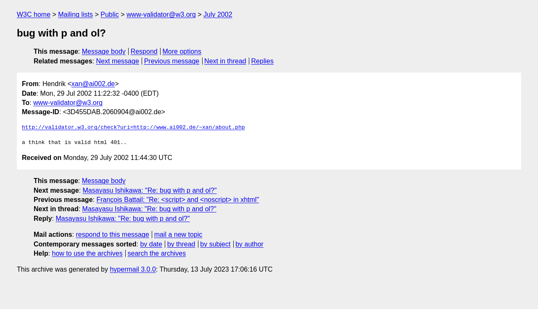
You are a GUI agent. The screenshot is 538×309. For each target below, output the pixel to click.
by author (249, 244)
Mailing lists (75, 14)
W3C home (33, 14)
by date (151, 244)
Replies (262, 61)
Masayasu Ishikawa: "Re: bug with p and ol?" (150, 190)
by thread (181, 244)
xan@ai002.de (93, 83)
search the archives (157, 253)
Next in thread (225, 61)
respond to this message (112, 234)
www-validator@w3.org (161, 14)
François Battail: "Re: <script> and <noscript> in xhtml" (177, 199)
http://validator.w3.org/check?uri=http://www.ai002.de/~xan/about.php (133, 127)
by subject (215, 244)
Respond (144, 51)
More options (182, 51)
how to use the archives (87, 253)
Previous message (172, 61)
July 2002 (217, 14)
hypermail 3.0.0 (133, 269)
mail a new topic (178, 234)
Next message (117, 61)
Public (109, 14)
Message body (104, 51)
